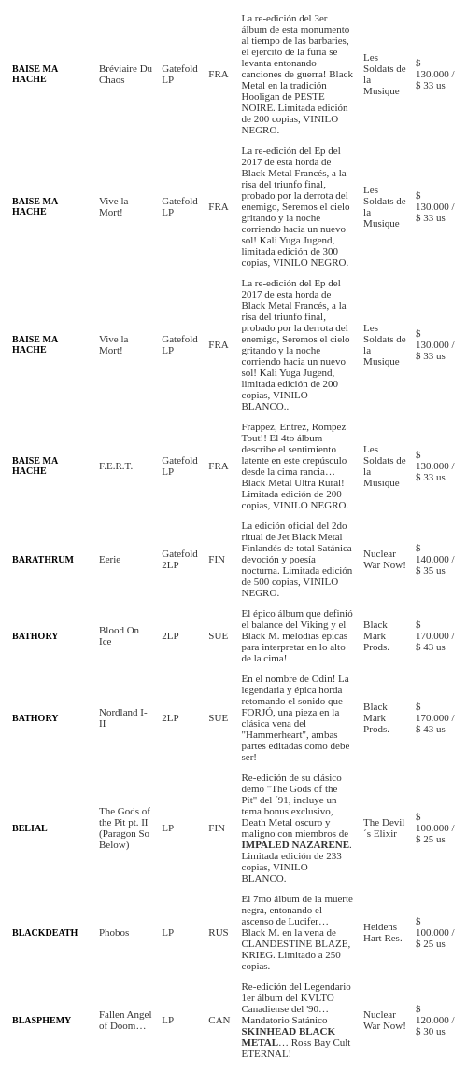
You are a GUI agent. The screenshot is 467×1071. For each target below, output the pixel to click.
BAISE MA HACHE (35, 73)
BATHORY (35, 636)
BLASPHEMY (41, 1020)
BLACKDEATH (45, 932)
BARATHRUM (43, 559)
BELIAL (30, 828)
